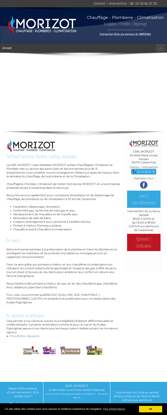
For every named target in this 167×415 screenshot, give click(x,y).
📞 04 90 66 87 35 (144, 172)
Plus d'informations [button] (114, 409)
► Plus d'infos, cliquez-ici (22, 336)
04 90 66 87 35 (146, 3)
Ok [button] (150, 409)
